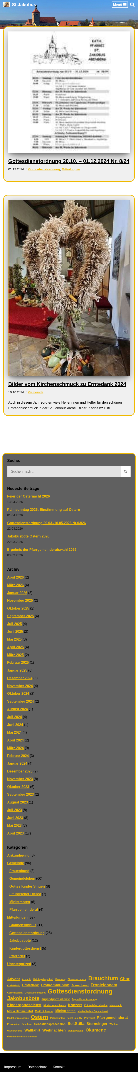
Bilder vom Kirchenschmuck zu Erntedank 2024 (67, 384)
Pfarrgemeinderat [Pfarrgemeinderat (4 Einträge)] (112, 1018)
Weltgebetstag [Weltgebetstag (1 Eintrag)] (76, 1031)
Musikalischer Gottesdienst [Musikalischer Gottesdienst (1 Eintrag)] (93, 1012)
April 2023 (15, 834)
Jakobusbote (20, 941)
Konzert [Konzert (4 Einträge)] (75, 1006)
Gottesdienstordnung (44, 169)
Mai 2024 (14, 733)
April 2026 (15, 577)
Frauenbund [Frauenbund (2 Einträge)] (80, 986)
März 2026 (15, 585)
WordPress (86, 1059)
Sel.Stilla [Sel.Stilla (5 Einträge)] (76, 1025)
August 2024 (17, 710)
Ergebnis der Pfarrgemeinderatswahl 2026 (42, 550)
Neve (47, 1059)
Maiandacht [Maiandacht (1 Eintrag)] (115, 1006)
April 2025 (15, 647)
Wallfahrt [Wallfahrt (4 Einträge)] (32, 1031)
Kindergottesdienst (25, 949)
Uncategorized (19, 965)
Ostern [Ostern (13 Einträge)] (39, 1018)
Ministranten (19, 903)
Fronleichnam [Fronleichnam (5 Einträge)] (104, 986)
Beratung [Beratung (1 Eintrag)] (60, 980)
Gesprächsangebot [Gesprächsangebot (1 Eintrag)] (35, 993)
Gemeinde (36, 392)
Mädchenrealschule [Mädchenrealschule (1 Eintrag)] (18, 1019)
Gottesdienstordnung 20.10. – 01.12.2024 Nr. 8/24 (68, 161)
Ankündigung (18, 856)
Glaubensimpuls (22, 926)
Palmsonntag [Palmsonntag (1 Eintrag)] (57, 1019)
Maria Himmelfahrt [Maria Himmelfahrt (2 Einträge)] (20, 1012)
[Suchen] (132, 4)
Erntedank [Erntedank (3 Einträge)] (30, 986)
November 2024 (20, 686)
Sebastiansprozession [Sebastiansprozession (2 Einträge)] (50, 1025)
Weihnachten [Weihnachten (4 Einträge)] (54, 1031)
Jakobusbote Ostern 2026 (28, 536)
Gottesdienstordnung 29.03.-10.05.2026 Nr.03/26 (46, 523)
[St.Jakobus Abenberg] (19, 4)
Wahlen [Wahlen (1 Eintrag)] (113, 1025)
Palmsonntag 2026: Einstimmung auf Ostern (43, 510)
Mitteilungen (71, 169)
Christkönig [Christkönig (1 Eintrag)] (13, 986)
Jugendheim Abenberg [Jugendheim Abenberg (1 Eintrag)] (84, 1000)
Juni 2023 (15, 818)
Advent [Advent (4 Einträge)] (13, 980)
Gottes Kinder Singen (27, 887)
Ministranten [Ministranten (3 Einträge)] (65, 1012)
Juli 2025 (14, 624)
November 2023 (20, 779)
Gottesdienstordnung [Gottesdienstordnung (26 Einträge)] (80, 992)
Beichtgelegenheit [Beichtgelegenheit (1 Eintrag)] (43, 980)
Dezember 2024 (20, 679)
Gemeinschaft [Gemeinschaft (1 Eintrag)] (14, 993)
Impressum (12, 1068)
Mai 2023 (14, 826)
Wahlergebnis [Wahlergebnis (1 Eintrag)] (14, 1031)
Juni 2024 (15, 725)
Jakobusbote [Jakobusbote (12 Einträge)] (23, 999)
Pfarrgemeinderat (23, 910)
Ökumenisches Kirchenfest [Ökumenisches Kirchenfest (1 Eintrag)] (22, 1038)
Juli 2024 (14, 717)
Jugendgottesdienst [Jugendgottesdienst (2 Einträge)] (56, 1000)
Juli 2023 (14, 811)
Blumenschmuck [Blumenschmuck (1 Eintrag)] (77, 980)
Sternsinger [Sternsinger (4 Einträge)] (97, 1025)
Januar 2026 (17, 593)
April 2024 (15, 741)
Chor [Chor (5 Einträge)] (125, 980)
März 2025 (15, 655)
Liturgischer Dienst (25, 895)
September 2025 (20, 616)
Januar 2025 (17, 671)
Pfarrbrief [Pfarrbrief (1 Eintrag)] (89, 1019)
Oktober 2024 (18, 694)
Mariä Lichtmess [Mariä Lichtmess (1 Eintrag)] (44, 1012)
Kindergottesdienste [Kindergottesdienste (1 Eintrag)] (55, 1006)
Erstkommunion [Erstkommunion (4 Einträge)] (55, 986)
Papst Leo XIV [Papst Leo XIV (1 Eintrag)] (74, 1019)
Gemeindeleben (22, 879)
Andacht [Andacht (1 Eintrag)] (26, 980)
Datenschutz (37, 1068)
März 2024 (15, 748)
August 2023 (17, 803)
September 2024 (20, 702)
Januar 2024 (17, 764)
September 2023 (20, 795)
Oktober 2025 (18, 608)
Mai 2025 (14, 640)
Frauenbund (19, 872)
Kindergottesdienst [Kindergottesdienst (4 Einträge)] (24, 1006)
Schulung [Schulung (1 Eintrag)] (27, 1025)
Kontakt (59, 1068)
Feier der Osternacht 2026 (28, 496)
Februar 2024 (18, 756)
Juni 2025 (15, 632)
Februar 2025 (18, 663)
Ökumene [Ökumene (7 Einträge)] (96, 1030)
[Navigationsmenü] (120, 5)
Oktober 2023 (18, 787)
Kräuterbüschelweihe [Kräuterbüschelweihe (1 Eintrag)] (96, 1006)
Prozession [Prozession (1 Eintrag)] (13, 1025)
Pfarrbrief (17, 957)
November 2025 (20, 601)
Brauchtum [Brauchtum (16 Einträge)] (103, 979)
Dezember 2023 (20, 772)
